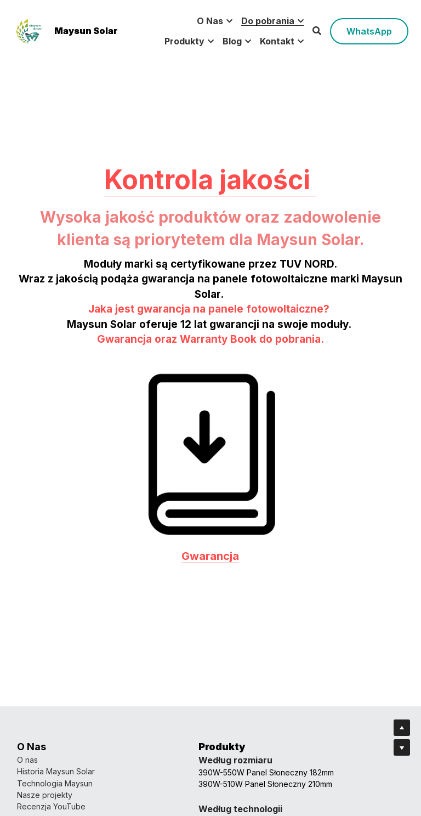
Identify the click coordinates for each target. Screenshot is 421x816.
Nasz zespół (236, 759)
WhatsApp (369, 31)
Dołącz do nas (240, 806)
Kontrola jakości (210, 229)
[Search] (316, 30)
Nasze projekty (44, 795)
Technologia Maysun (55, 783)
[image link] (29, 30)
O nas (27, 759)
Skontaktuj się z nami (251, 771)
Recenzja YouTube (51, 806)
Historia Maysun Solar (56, 771)
